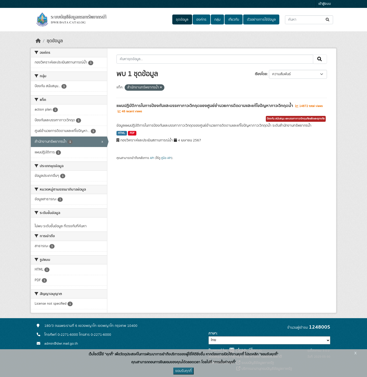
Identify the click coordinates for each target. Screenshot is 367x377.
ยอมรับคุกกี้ (183, 370)
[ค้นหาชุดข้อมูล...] (309, 19)
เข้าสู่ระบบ (324, 4)
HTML (121, 133)
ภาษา (212, 333)
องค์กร (201, 19)
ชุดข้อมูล (182, 19)
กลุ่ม (217, 19)
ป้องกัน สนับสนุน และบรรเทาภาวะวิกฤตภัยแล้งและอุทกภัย (296, 118)
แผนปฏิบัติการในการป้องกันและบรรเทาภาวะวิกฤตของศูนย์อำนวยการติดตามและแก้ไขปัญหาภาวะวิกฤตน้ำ (205, 105)
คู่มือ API (166, 158)
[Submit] (327, 19)
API (152, 158)
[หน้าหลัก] (38, 41)
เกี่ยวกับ (233, 19)
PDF (132, 133)
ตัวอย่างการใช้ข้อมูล (261, 19)
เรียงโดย (261, 74)
